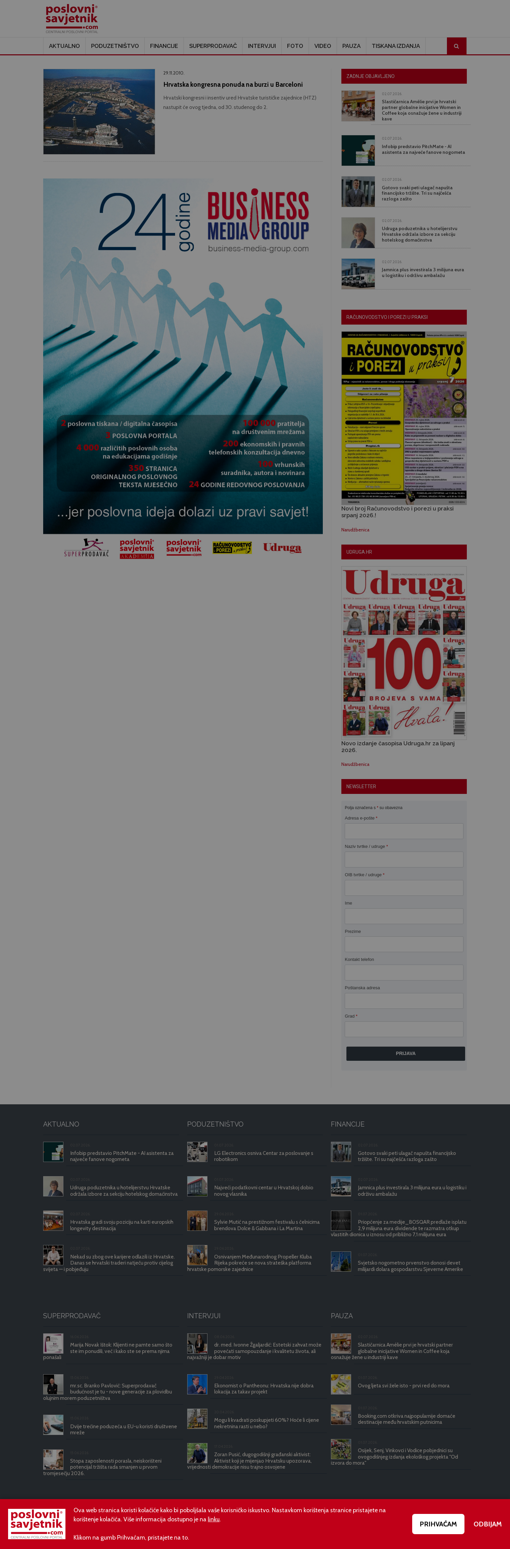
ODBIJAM (488, 1524)
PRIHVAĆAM (438, 1524)
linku (214, 1519)
